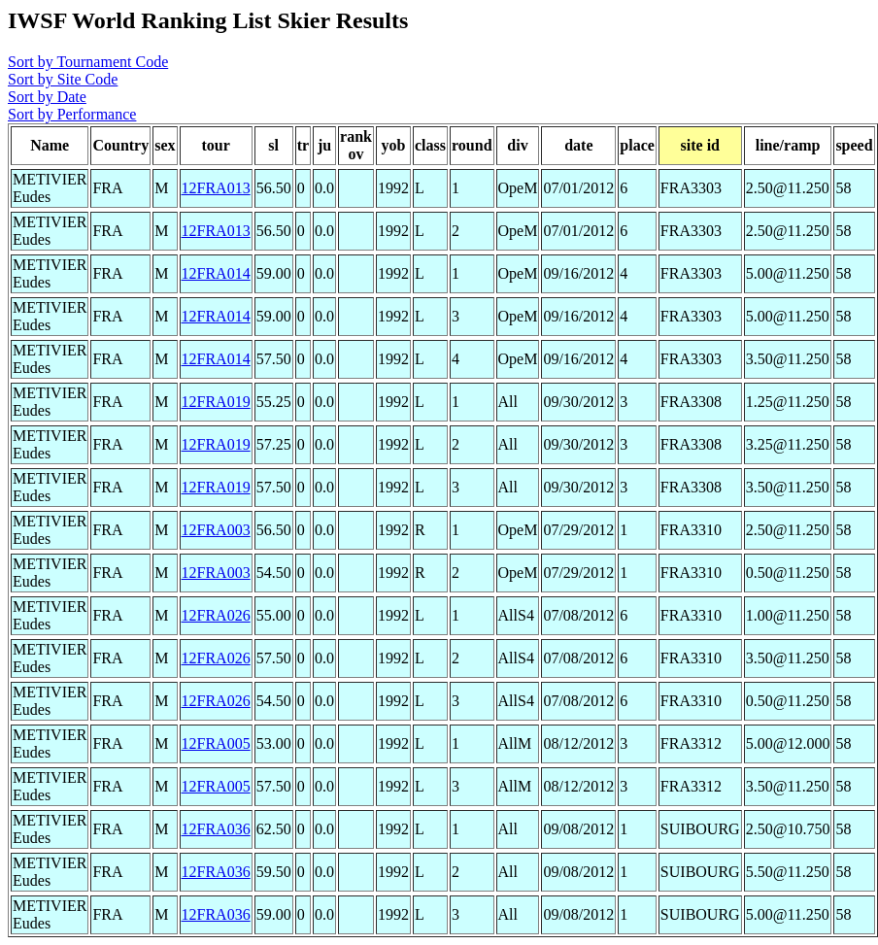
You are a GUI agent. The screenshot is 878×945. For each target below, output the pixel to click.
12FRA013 (216, 188)
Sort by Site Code (63, 79)
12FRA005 (216, 743)
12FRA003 (216, 530)
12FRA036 (216, 829)
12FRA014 (216, 273)
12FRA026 (216, 615)
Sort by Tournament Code (88, 61)
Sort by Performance (72, 114)
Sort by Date (47, 96)
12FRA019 (216, 401)
